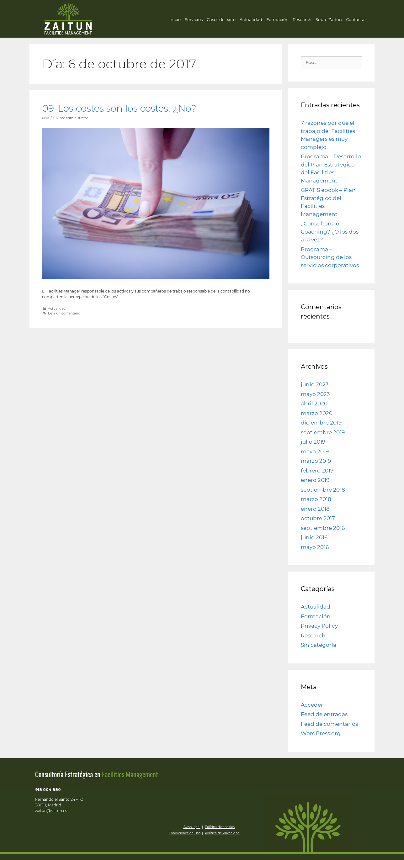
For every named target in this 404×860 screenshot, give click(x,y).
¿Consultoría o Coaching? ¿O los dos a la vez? (330, 231)
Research (302, 19)
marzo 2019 (316, 461)
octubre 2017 (318, 518)
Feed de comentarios (329, 724)
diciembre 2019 (321, 422)
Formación (277, 19)
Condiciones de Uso (184, 833)
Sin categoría (318, 645)
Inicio (175, 19)
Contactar (356, 19)
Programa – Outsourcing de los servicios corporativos (330, 257)
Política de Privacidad (222, 833)
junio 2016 (314, 537)
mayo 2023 (315, 394)
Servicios (194, 19)
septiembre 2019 (323, 432)
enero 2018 (315, 509)
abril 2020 (314, 403)
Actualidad (251, 19)
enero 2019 (315, 480)
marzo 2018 (316, 499)
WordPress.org (321, 733)
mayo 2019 (315, 451)
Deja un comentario (64, 313)
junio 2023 (315, 384)
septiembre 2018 (323, 490)
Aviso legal (191, 827)
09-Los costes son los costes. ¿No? (119, 108)
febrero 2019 (317, 470)
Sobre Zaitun (329, 19)
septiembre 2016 (323, 528)
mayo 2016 (315, 547)
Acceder (312, 705)
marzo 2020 (316, 413)
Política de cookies (220, 827)
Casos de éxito (221, 19)
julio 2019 (313, 442)
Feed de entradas (324, 714)
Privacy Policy (319, 626)
